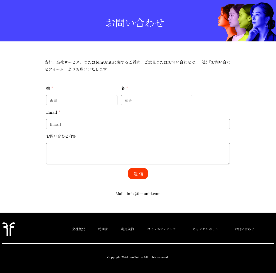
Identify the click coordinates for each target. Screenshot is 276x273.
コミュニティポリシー (166, 229)
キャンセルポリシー (211, 229)
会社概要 (78, 229)
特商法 (104, 229)
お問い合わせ (250, 229)
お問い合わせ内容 (61, 136)
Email (52, 112)
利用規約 (129, 229)
